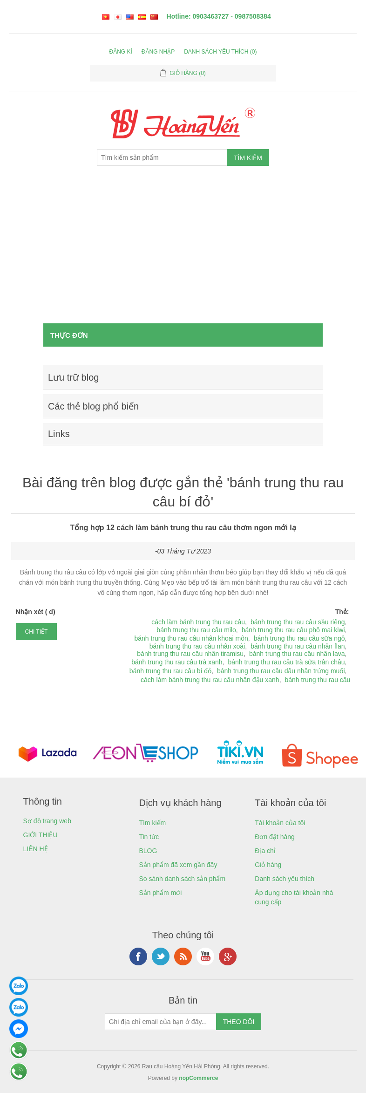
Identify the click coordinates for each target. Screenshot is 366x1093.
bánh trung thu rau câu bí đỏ (170, 671)
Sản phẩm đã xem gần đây (178, 864)
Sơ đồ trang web (47, 821)
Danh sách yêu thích (284, 878)
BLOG (148, 850)
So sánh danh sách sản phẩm (182, 878)
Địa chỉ (265, 850)
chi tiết (36, 631)
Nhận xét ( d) (35, 611)
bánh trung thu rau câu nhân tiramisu (190, 653)
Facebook (138, 956)
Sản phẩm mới (160, 892)
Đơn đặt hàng (275, 836)
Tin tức (149, 836)
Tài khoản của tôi (280, 823)
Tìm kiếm (152, 823)
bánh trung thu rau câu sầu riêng (298, 622)
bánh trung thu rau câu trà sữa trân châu (286, 662)
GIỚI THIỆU (40, 835)
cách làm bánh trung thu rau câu (198, 622)
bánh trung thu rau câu (318, 679)
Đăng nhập (158, 51)
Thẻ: (342, 611)
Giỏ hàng (268, 864)
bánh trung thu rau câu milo (196, 630)
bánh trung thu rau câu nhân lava (297, 653)
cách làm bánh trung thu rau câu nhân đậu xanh (210, 679)
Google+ (228, 956)
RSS (183, 956)
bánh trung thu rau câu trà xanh (176, 662)
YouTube (205, 956)
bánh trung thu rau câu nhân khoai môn (191, 638)
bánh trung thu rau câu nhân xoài (197, 646)
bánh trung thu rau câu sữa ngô (299, 638)
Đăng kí (120, 51)
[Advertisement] (183, 253)
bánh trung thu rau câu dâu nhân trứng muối (281, 671)
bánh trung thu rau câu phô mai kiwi (293, 630)
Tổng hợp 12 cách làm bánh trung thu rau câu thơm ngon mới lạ (183, 528)
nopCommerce (198, 1078)
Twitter (160, 956)
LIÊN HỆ (35, 849)
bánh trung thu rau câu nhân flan (298, 646)
